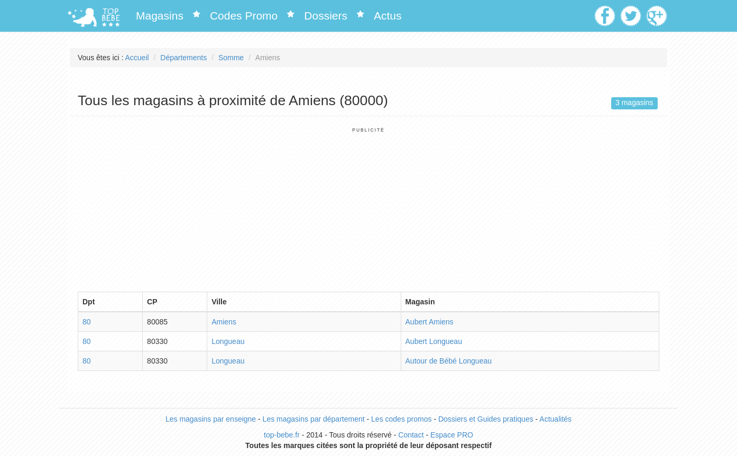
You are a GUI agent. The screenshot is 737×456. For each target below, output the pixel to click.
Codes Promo (244, 16)
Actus (388, 16)
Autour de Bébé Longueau (449, 361)
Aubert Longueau (434, 341)
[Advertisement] (368, 207)
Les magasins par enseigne (210, 419)
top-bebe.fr (282, 435)
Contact (410, 435)
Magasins (159, 16)
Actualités (555, 419)
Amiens (223, 322)
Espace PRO (451, 435)
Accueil (137, 57)
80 (86, 322)
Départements (183, 57)
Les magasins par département (314, 419)
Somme (231, 57)
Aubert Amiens (430, 322)
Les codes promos (401, 419)
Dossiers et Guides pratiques (485, 419)
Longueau (227, 341)
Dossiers (325, 16)
